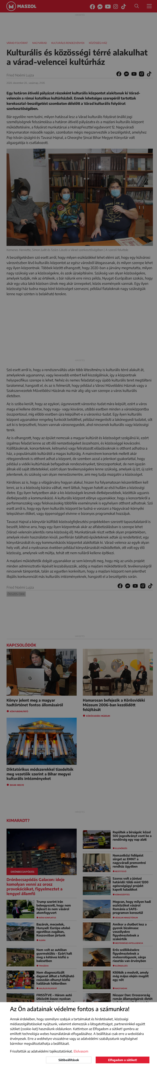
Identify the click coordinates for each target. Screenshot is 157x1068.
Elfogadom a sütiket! (122, 1060)
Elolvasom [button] (81, 1051)
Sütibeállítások (68, 1060)
